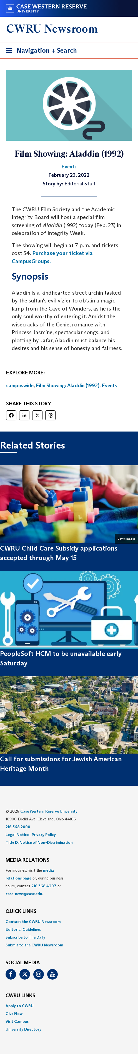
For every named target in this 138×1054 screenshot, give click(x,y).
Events (109, 385)
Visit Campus (17, 1021)
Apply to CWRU (20, 1005)
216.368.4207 (43, 885)
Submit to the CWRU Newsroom (34, 945)
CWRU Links (20, 996)
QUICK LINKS (21, 911)
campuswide (20, 385)
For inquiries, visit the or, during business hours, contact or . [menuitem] (35, 882)
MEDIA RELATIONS (27, 860)
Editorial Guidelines (23, 929)
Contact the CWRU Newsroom (33, 921)
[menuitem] (69, 921)
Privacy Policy (44, 834)
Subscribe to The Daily (25, 937)
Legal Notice (17, 834)
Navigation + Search (39, 51)
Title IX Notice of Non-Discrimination (39, 842)
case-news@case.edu (24, 893)
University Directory (23, 1029)
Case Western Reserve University (48, 811)
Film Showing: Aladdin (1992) (67, 385)
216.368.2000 (18, 826)
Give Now (14, 1013)
